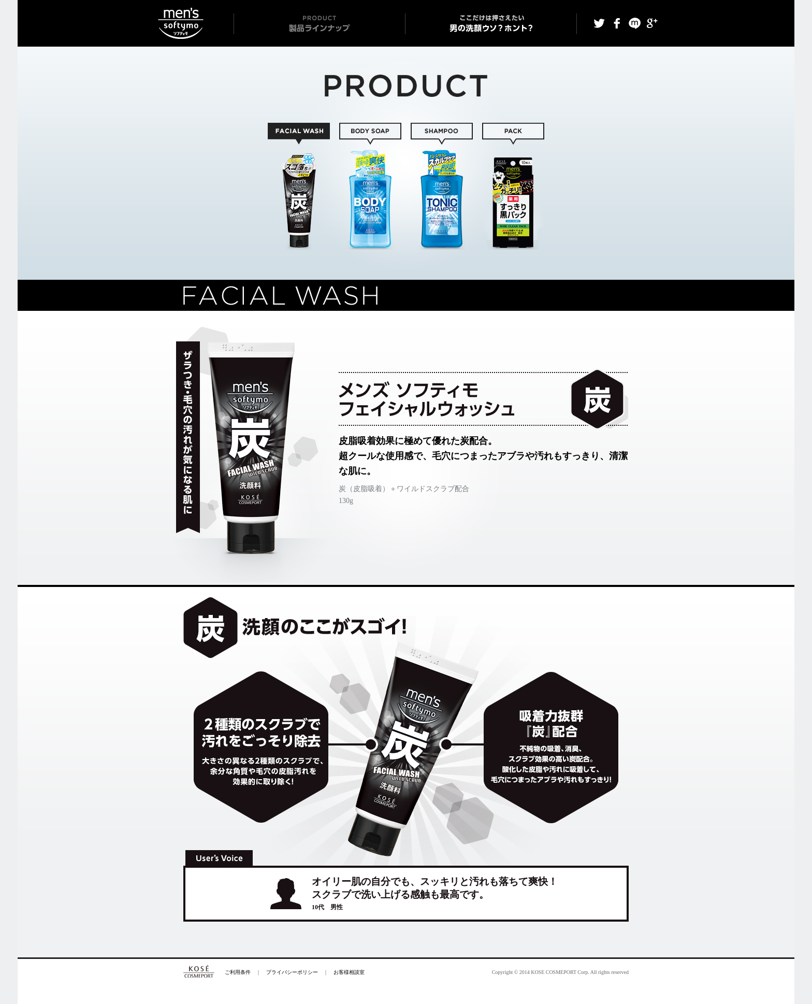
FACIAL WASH (299, 186)
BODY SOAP (370, 186)
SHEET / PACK (513, 186)
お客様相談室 (349, 972)
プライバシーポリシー (292, 972)
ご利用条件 (238, 972)
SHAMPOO (442, 186)
